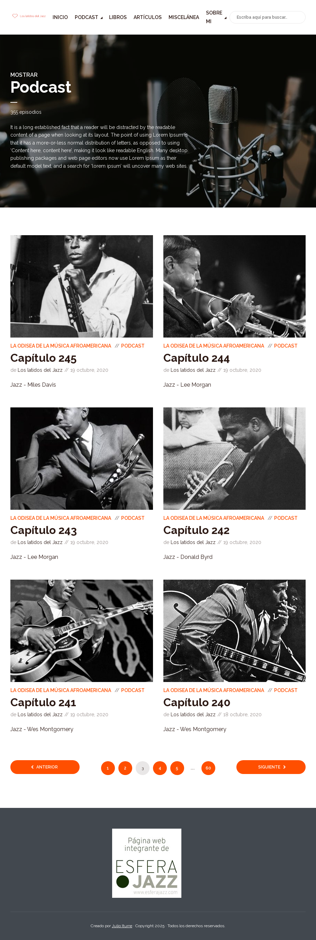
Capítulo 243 (43, 530)
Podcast (86, 17)
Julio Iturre (122, 925)
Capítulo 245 (43, 357)
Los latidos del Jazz (40, 370)
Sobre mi (214, 17)
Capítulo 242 (196, 530)
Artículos (148, 17)
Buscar (299, 17)
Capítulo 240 (197, 702)
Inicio (60, 17)
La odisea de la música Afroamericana (60, 346)
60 (208, 768)
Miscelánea (184, 17)
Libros (118, 17)
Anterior (47, 767)
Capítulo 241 (43, 702)
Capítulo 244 (196, 357)
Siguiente (269, 767)
